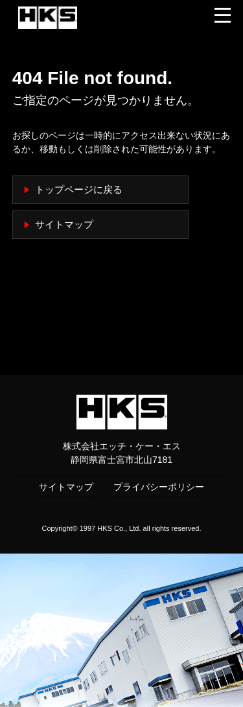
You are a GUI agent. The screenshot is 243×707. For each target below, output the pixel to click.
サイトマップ (64, 224)
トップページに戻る (78, 190)
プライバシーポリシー (158, 487)
